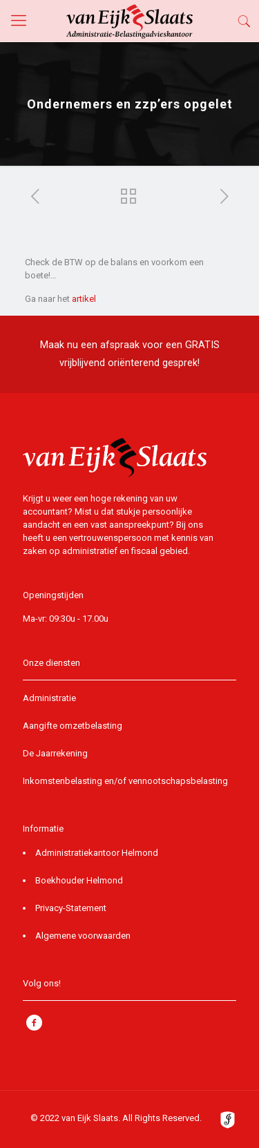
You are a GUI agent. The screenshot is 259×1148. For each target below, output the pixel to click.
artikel (84, 299)
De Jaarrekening (55, 753)
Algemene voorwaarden (83, 935)
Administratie (49, 698)
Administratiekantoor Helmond (96, 853)
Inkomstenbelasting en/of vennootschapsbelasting (125, 781)
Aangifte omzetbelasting (72, 725)
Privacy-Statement (70, 908)
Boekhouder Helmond (79, 880)
